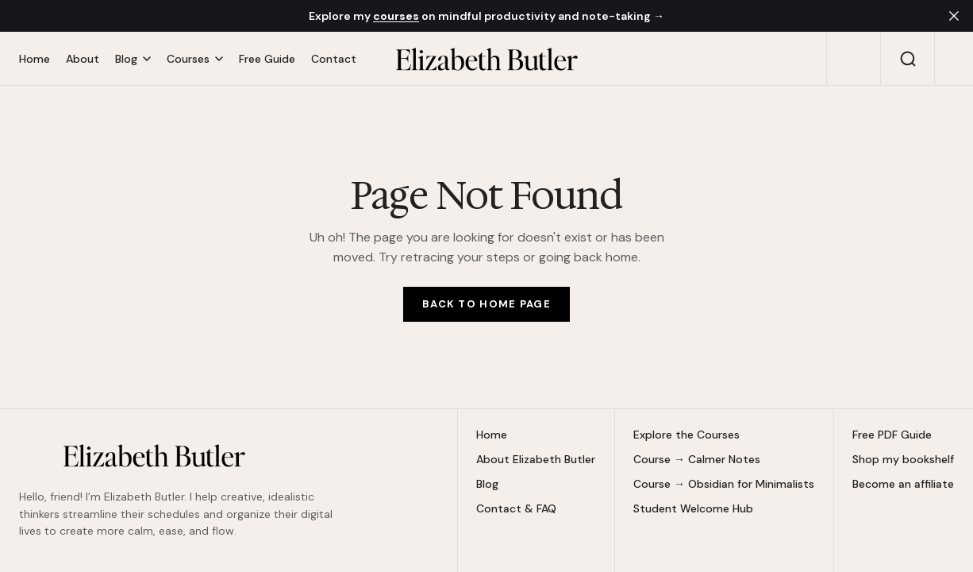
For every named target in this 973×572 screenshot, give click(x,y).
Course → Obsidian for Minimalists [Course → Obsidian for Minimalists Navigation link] (723, 484)
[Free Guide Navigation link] (267, 59)
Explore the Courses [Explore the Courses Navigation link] (686, 435)
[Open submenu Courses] (195, 59)
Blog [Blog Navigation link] (487, 484)
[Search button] (907, 59)
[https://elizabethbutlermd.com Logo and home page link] (486, 59)
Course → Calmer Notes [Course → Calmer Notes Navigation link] (696, 459)
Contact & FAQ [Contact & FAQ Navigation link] (516, 509)
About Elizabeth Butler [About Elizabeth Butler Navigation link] (535, 459)
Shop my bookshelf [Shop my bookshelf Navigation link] (903, 459)
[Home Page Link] (486, 304)
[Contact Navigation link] (329, 59)
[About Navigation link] (82, 59)
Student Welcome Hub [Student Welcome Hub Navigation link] (693, 509)
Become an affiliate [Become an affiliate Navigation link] (903, 484)
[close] (954, 16)
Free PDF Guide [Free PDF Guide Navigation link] (892, 435)
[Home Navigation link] (38, 59)
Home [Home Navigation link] (491, 435)
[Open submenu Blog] (133, 59)
